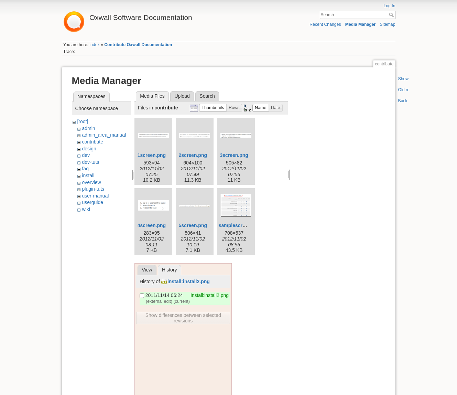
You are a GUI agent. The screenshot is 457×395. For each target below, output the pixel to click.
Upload (181, 96)
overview (91, 182)
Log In (389, 5)
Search (392, 14)
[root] (82, 121)
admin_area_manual (104, 135)
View (147, 270)
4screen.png (152, 225)
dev (86, 155)
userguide (92, 202)
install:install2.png (188, 281)
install (88, 175)
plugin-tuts (93, 189)
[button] (213, 108)
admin (88, 128)
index (94, 44)
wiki (86, 209)
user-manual (95, 196)
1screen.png (152, 155)
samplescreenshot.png (245, 225)
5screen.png (193, 225)
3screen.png (234, 155)
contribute (92, 142)
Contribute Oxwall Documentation (138, 44)
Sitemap (387, 24)
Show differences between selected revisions (183, 317)
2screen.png (193, 155)
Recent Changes (325, 24)
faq (85, 168)
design (89, 148)
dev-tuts (90, 162)
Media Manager (360, 24)
